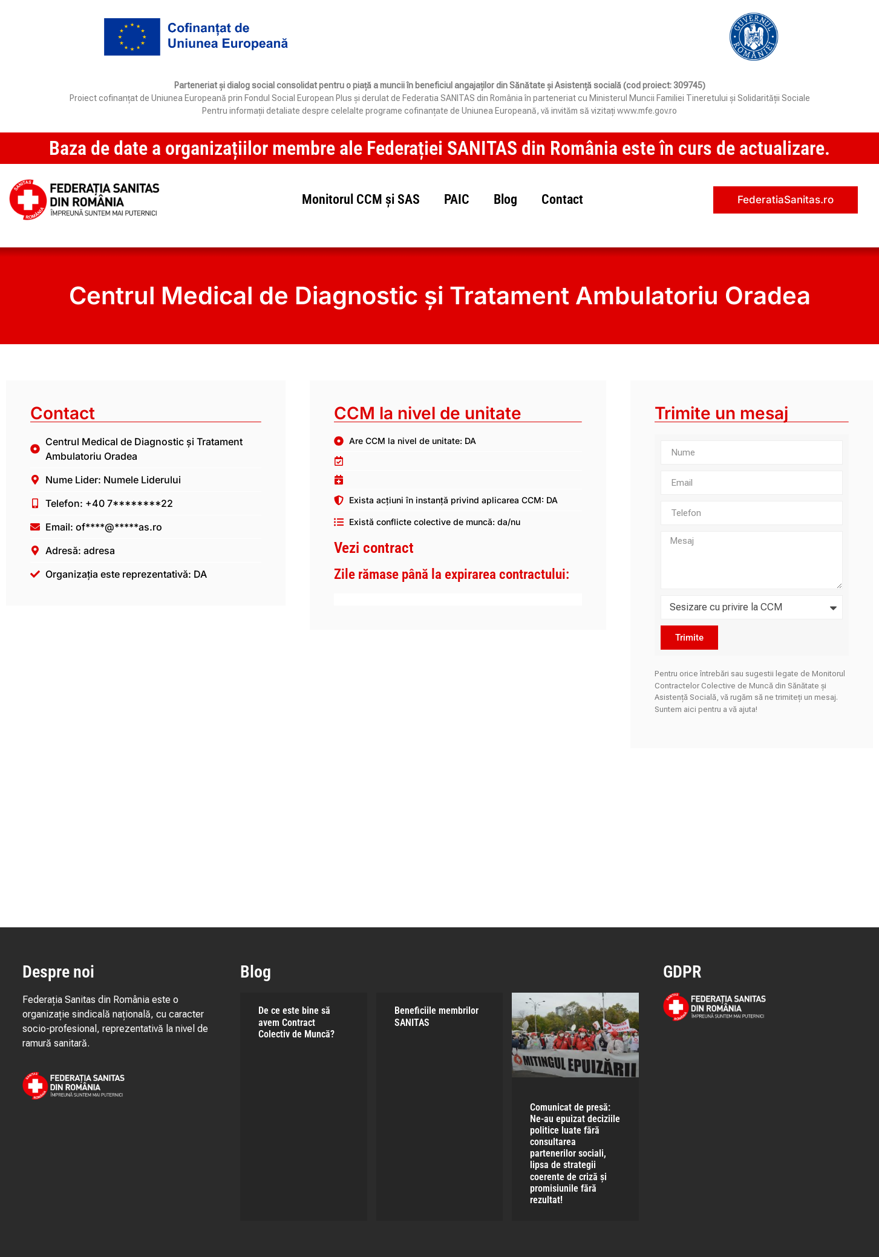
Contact (562, 199)
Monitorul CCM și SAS (361, 199)
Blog (505, 199)
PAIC (456, 199)
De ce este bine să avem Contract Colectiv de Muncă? (296, 1022)
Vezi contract (374, 548)
